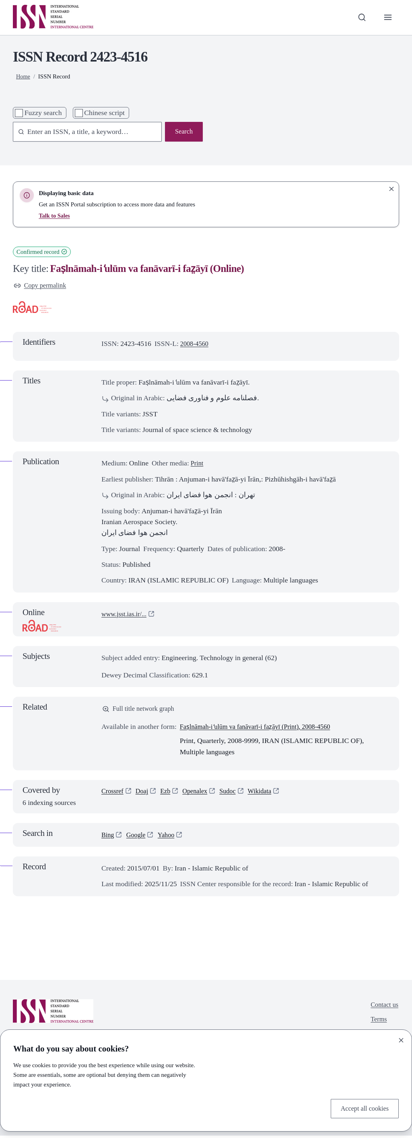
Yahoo (170, 837)
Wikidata (269, 794)
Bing (108, 837)
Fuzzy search (43, 113)
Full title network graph (141, 710)
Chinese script (104, 113)
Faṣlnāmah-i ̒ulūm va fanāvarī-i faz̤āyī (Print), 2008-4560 (262, 729)
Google (138, 837)
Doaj (144, 794)
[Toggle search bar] (360, 17)
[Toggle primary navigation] (387, 17)
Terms (377, 1023)
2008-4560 (195, 345)
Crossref (113, 794)
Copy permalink (42, 286)
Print (197, 464)
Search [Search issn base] (183, 132)
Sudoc (235, 794)
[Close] (401, 1039)
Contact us (383, 1008)
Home (23, 76)
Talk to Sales (55, 215)
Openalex (200, 794)
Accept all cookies (362, 1108)
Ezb (169, 794)
